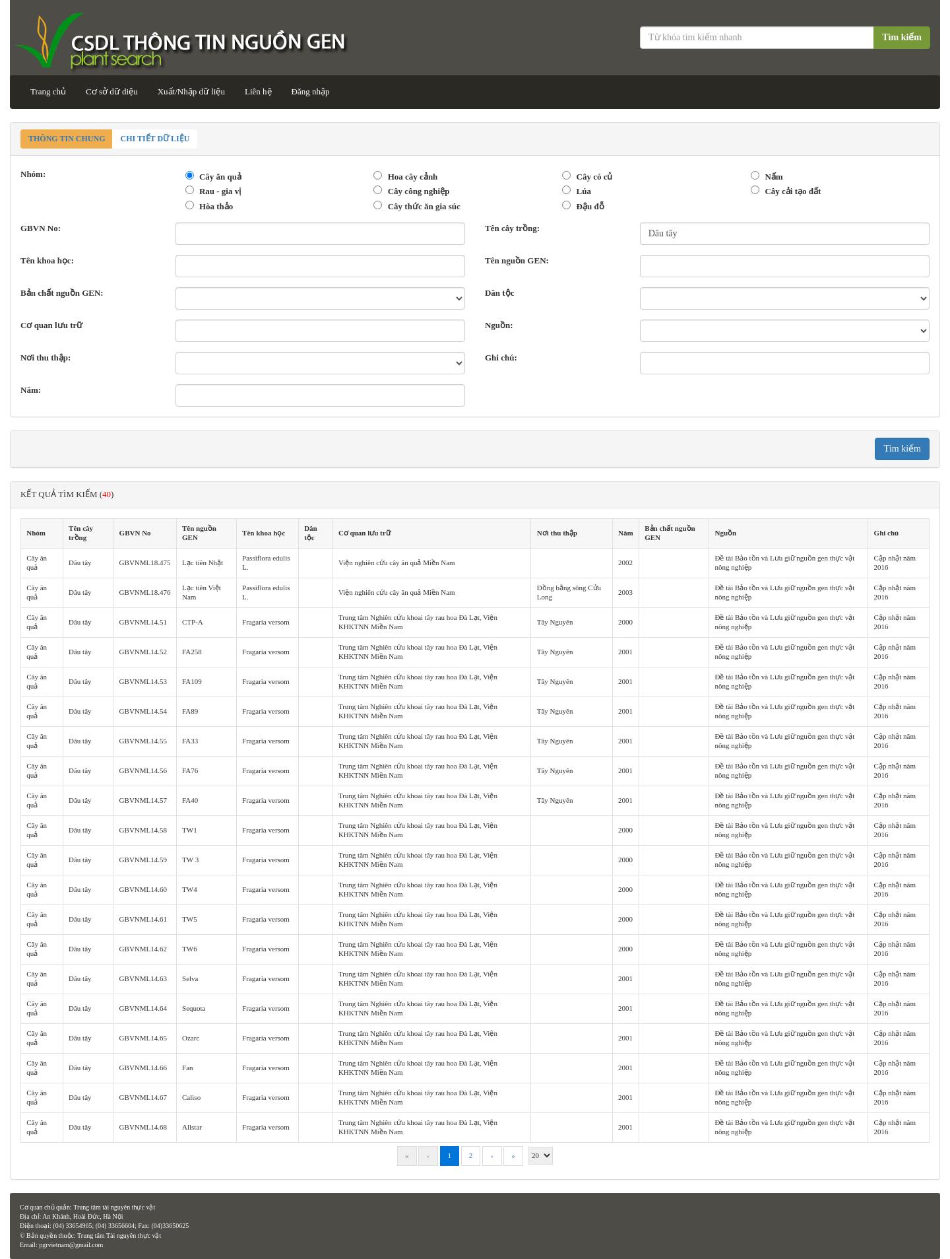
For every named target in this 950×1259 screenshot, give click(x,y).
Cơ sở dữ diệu (112, 91)
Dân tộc (499, 293)
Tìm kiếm (902, 37)
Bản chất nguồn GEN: (62, 293)
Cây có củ (595, 177)
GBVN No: (40, 228)
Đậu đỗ (590, 206)
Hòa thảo (216, 206)
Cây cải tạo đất (793, 191)
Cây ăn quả (220, 177)
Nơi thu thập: (45, 357)
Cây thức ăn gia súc (424, 206)
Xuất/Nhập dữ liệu (191, 91)
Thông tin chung (66, 138)
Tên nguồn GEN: (517, 260)
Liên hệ (258, 91)
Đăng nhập (311, 91)
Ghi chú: (501, 357)
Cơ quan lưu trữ (51, 325)
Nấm (773, 177)
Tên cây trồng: (512, 228)
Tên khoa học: (47, 260)
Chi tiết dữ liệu (154, 138)
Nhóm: (33, 174)
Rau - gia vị (220, 191)
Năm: (30, 390)
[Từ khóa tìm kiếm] (757, 37)
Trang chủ (48, 91)
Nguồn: (499, 325)
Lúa (584, 191)
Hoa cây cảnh (413, 177)
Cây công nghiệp (419, 191)
